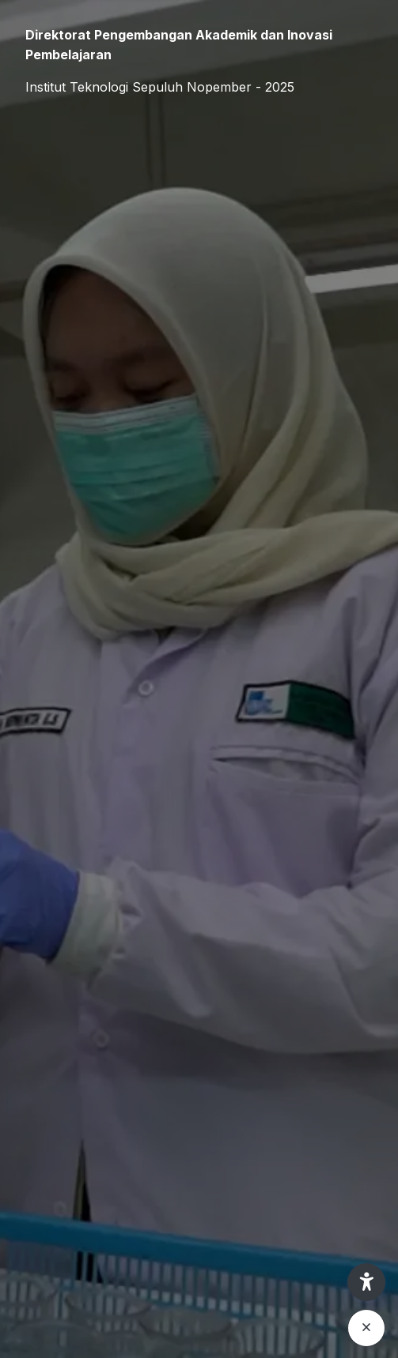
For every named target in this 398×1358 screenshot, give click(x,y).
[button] (366, 1282)
